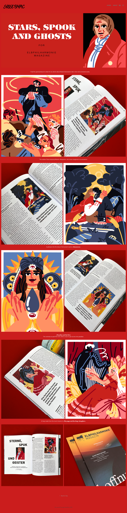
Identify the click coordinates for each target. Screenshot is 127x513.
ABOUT (115, 5)
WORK (109, 5)
